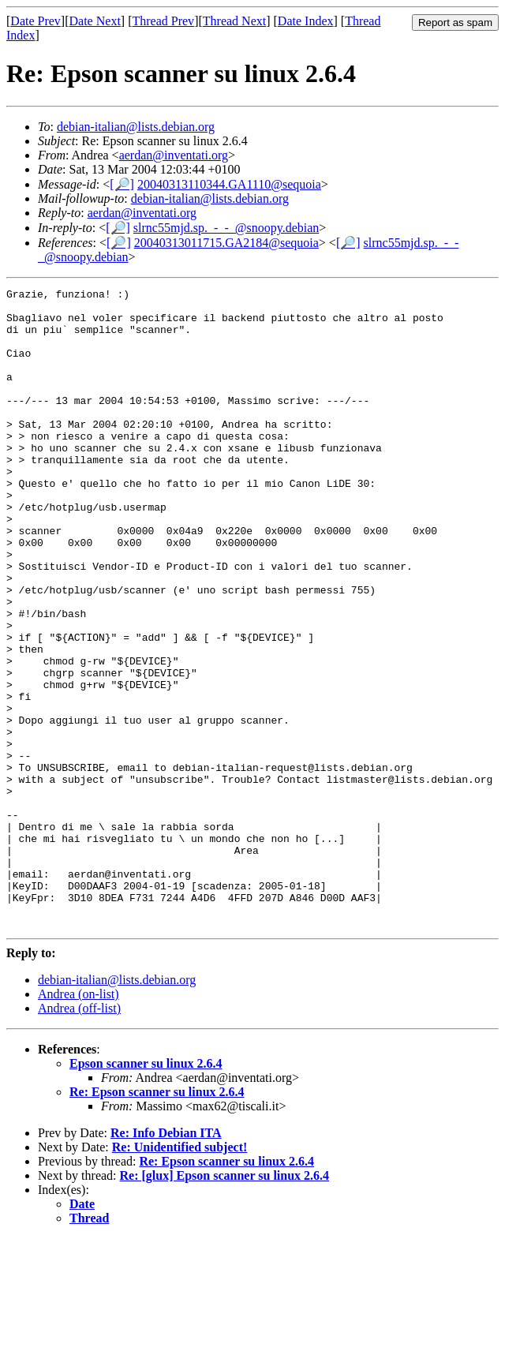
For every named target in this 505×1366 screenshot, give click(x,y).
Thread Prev (163, 21)
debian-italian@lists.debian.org (136, 126)
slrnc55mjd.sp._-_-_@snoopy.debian (226, 227)
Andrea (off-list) (79, 1136)
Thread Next (234, 21)
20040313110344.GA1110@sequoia (229, 184)
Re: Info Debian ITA (166, 1260)
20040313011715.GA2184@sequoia (226, 242)
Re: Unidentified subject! (180, 1275)
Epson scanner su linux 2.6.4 (146, 1191)
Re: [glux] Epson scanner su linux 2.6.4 (225, 1303)
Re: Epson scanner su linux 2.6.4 (157, 1219)
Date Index (306, 21)
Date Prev (35, 21)
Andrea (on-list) (78, 1121)
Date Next (95, 21)
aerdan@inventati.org (173, 155)
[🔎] (122, 184)
